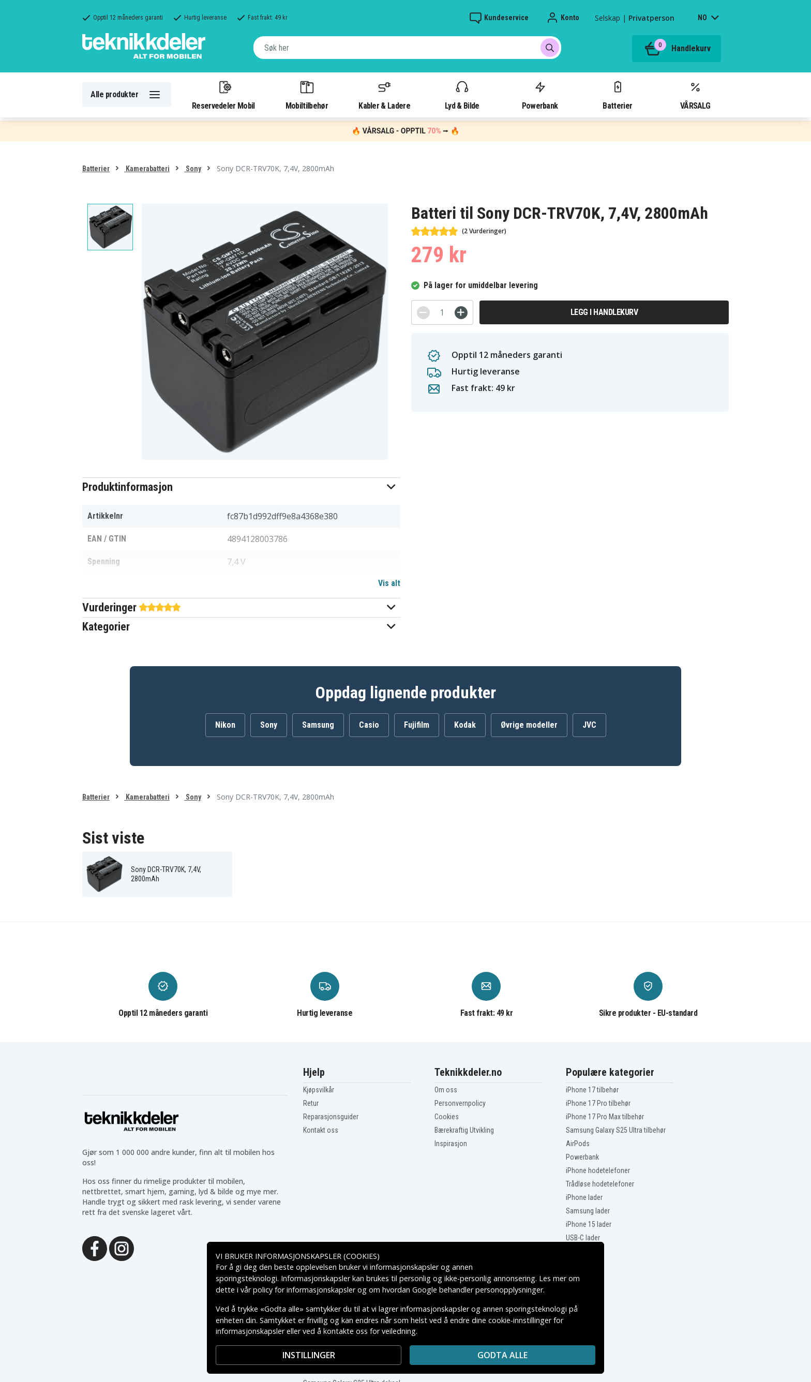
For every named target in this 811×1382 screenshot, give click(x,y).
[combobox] (407, 47)
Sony (192, 168)
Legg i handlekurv (604, 312)
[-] (423, 312)
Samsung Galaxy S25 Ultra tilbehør (616, 1130)
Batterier (617, 94)
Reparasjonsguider (330, 1117)
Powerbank (540, 94)
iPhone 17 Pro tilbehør (598, 1103)
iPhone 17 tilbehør (592, 1090)
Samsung (318, 725)
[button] (241, 487)
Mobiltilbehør (307, 94)
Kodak (465, 725)
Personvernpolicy (460, 1103)
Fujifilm (416, 725)
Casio (369, 725)
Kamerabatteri (147, 168)
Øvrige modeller (529, 725)
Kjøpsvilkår (318, 1090)
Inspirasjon (450, 1143)
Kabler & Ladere (384, 94)
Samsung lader (588, 1211)
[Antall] (442, 312)
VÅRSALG (695, 94)
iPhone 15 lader (588, 1224)
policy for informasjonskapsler (304, 1290)
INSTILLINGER (308, 1355)
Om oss (445, 1090)
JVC (589, 725)
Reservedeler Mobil (223, 94)
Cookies (446, 1117)
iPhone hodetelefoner (598, 1170)
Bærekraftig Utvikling (464, 1130)
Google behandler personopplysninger (477, 1290)
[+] (461, 312)
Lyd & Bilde (462, 94)
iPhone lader (584, 1197)
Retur (311, 1103)
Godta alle (502, 1355)
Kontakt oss (320, 1130)
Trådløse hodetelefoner (600, 1184)
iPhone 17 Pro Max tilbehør (605, 1117)
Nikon (225, 725)
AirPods (578, 1143)
